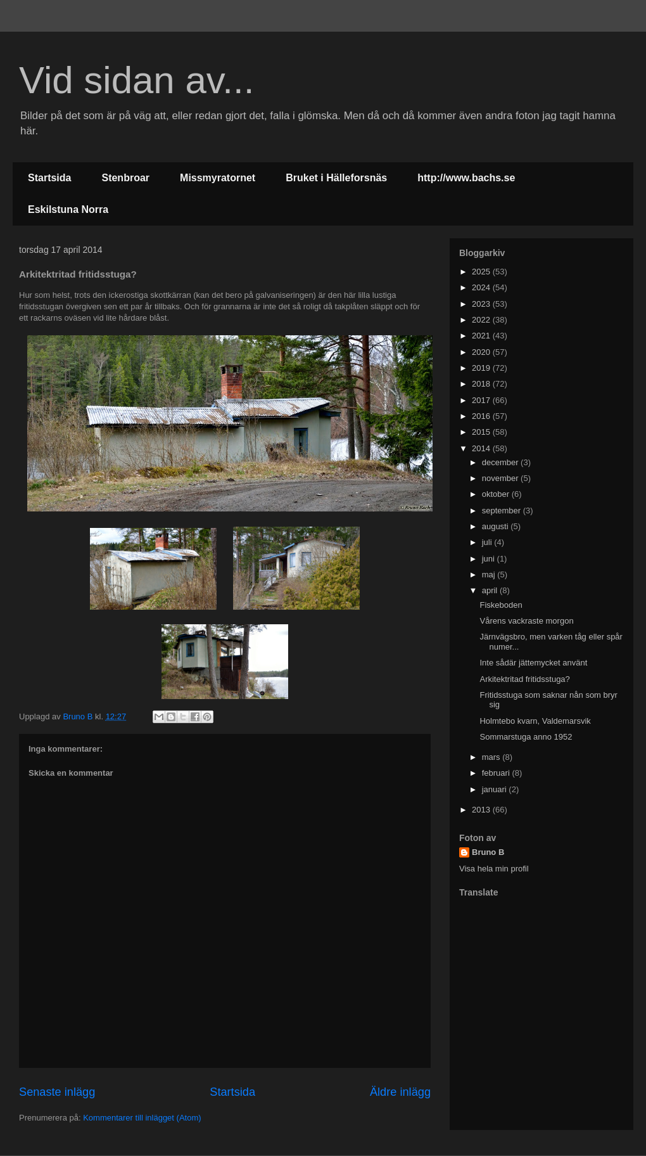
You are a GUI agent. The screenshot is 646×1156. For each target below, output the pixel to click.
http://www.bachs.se (466, 177)
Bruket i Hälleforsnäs (336, 177)
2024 (482, 287)
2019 (482, 368)
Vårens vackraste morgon (526, 621)
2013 (482, 809)
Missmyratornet (217, 177)
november (501, 478)
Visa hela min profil (494, 868)
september (502, 510)
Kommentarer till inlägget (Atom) (142, 1117)
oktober (497, 494)
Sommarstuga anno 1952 (525, 737)
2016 (482, 416)
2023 (482, 304)
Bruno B (488, 852)
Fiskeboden (500, 605)
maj (490, 574)
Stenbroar (125, 177)
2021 (482, 335)
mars (492, 757)
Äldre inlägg (400, 1092)
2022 (482, 319)
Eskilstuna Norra (68, 209)
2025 (482, 271)
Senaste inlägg (57, 1092)
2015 (482, 432)
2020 (482, 352)
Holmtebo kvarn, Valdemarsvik (534, 721)
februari (497, 773)
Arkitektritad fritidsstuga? (524, 679)
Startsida (49, 177)
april (491, 590)
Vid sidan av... (136, 80)
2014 (482, 448)
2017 (482, 400)
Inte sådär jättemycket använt (533, 662)
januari (495, 789)
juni (489, 558)
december (501, 462)
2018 (482, 384)
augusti (496, 526)
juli (488, 542)
